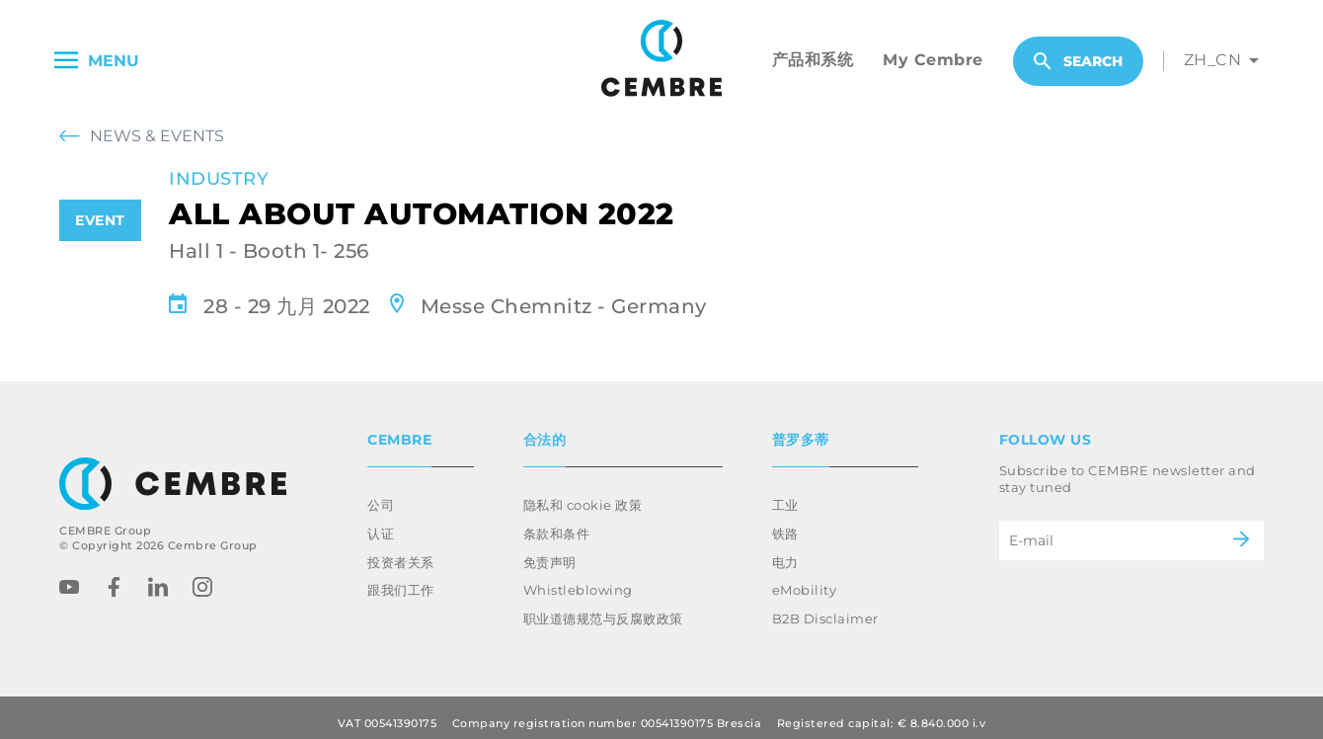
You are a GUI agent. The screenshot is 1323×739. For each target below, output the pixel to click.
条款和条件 (556, 522)
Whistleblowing (578, 578)
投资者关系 (400, 550)
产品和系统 (813, 59)
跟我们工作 (400, 578)
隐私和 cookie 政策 (583, 493)
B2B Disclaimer (825, 607)
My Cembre (933, 59)
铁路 (785, 522)
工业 (785, 493)
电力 (785, 550)
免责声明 (550, 550)
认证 (380, 522)
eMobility (804, 578)
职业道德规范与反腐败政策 (603, 607)
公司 (380, 493)
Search (1078, 61)
